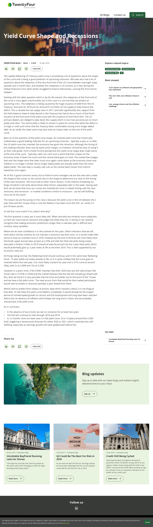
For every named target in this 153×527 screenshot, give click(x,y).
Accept (147, 522)
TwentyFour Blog (12, 63)
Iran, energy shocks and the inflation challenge (124, 105)
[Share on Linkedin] (6, 68)
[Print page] (26, 68)
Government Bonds (113, 69)
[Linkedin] (76, 508)
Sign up (87, 394)
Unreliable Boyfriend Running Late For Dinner (124, 340)
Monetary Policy (128, 69)
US (122, 73)
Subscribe (37, 69)
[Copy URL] (19, 68)
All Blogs (104, 14)
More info (65, 524)
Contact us (120, 14)
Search (139, 14)
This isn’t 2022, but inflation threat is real (124, 97)
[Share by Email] (13, 68)
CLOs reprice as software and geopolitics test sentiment (125, 88)
